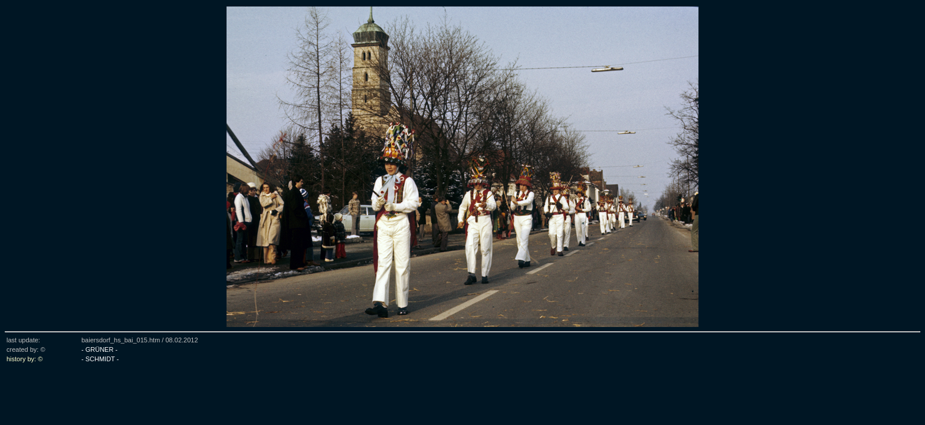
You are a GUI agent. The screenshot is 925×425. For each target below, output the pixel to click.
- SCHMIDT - (100, 358)
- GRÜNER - (99, 349)
